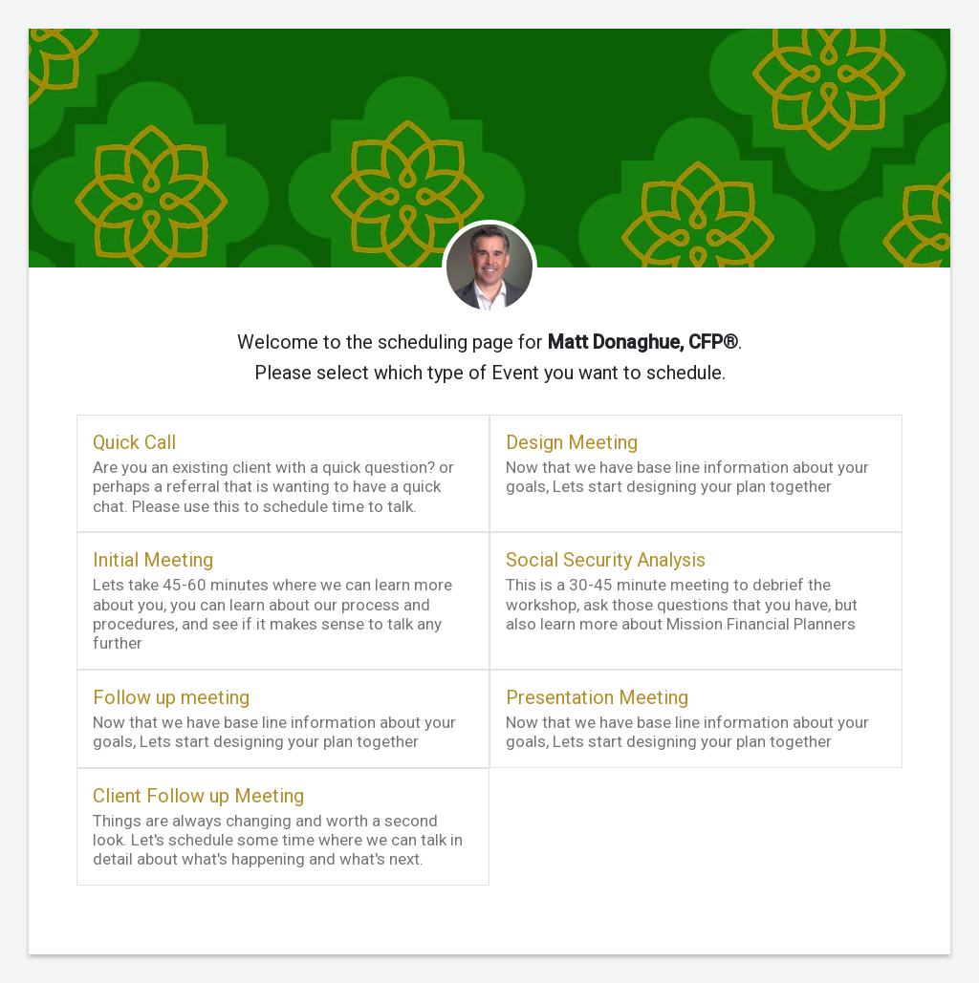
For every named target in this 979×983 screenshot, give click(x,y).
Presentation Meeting (597, 697)
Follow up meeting (171, 697)
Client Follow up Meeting (198, 795)
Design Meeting (572, 442)
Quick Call (134, 442)
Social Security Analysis (606, 559)
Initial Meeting (153, 559)
